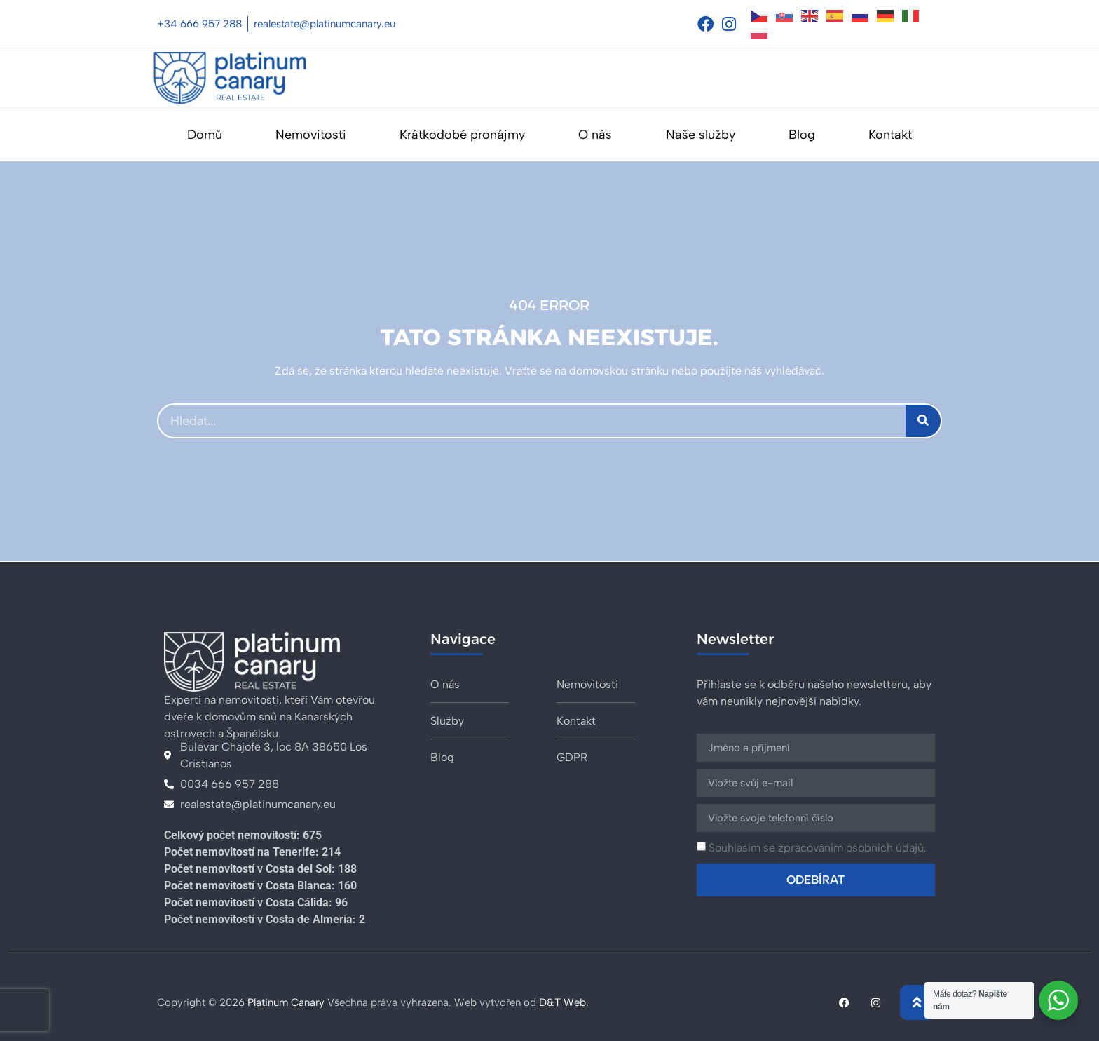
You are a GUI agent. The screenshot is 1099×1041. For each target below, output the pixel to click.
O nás (595, 134)
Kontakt (890, 134)
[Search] (923, 421)
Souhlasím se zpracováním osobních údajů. (818, 847)
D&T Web (562, 1002)
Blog (802, 134)
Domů (204, 134)
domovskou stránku (619, 370)
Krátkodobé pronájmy (462, 134)
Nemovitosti (310, 134)
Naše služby (700, 134)
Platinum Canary (286, 1002)
